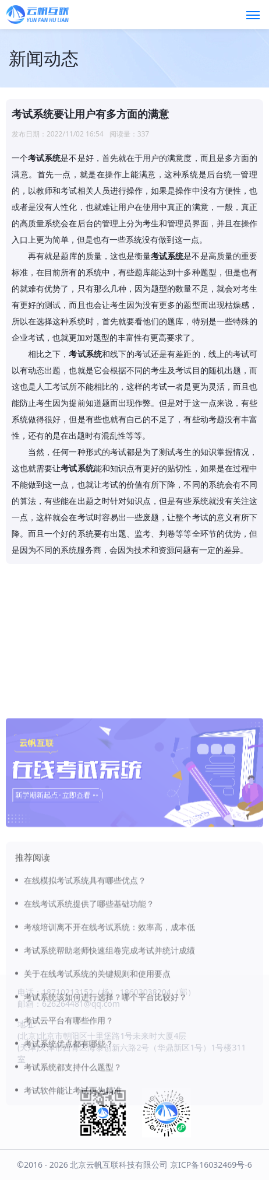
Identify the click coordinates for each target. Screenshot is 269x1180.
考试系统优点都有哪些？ (69, 1115)
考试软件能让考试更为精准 (73, 1162)
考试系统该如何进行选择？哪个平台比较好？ (105, 1068)
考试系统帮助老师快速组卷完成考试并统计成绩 (109, 1022)
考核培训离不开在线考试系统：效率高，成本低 (109, 998)
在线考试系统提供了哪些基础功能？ (89, 975)
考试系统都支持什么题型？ (73, 1138)
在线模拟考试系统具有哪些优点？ (85, 952)
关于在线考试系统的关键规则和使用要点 (97, 1045)
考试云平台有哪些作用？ (69, 1092)
